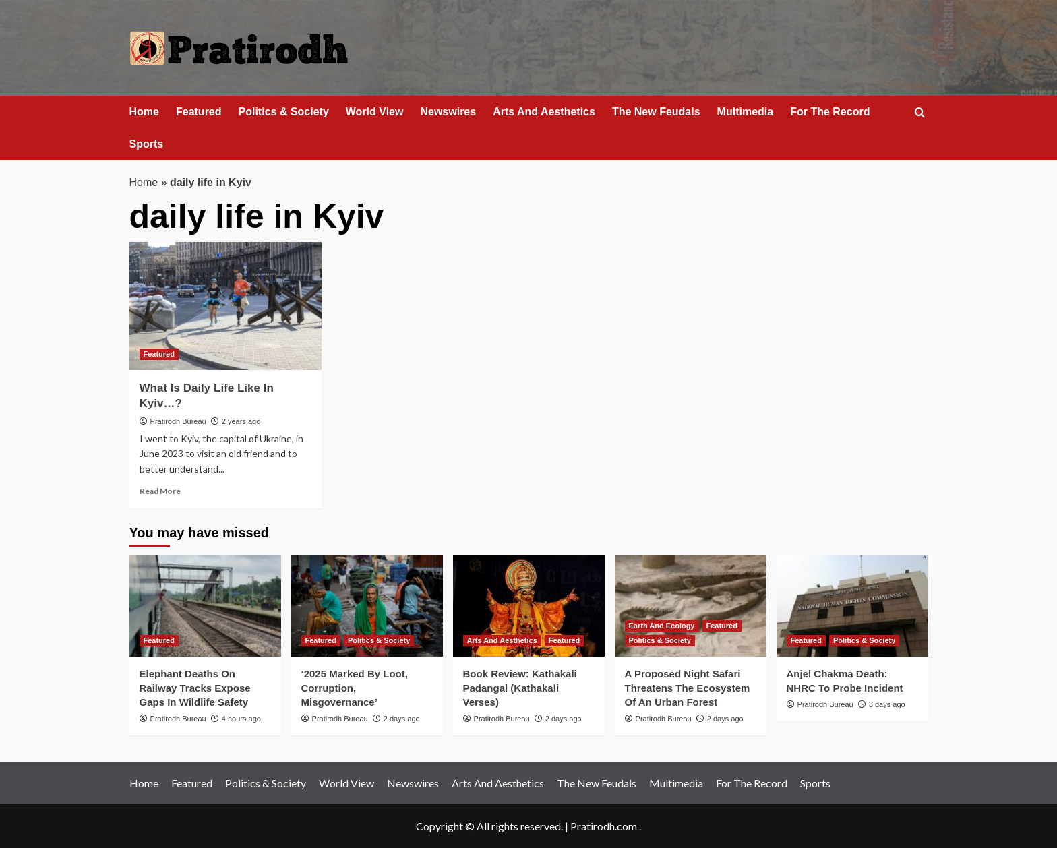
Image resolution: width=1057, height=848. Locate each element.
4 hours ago (241, 719)
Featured (199, 111)
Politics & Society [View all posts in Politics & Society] (379, 640)
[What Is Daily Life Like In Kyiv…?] (225, 306)
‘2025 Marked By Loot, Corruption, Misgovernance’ (354, 688)
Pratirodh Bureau (178, 421)
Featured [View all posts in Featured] (159, 354)
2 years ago (241, 421)
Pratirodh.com (603, 826)
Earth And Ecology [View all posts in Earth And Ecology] (662, 626)
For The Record (830, 111)
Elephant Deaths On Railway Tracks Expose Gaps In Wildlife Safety (195, 688)
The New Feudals (656, 111)
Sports (146, 144)
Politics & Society (284, 111)
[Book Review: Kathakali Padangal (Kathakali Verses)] (529, 606)
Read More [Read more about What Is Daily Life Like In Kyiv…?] (160, 491)
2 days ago (402, 719)
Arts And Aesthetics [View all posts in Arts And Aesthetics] (502, 640)
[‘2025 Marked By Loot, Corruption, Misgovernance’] (367, 606)
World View (375, 111)
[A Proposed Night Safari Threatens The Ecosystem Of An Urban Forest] (690, 606)
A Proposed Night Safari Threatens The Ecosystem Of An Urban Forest (687, 688)
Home (144, 111)
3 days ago (887, 704)
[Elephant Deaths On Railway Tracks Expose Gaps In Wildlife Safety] (205, 606)
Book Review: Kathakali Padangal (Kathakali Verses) (520, 688)
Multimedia (745, 111)
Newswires (448, 111)
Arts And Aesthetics (544, 111)
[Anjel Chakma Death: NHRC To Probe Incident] (852, 606)
